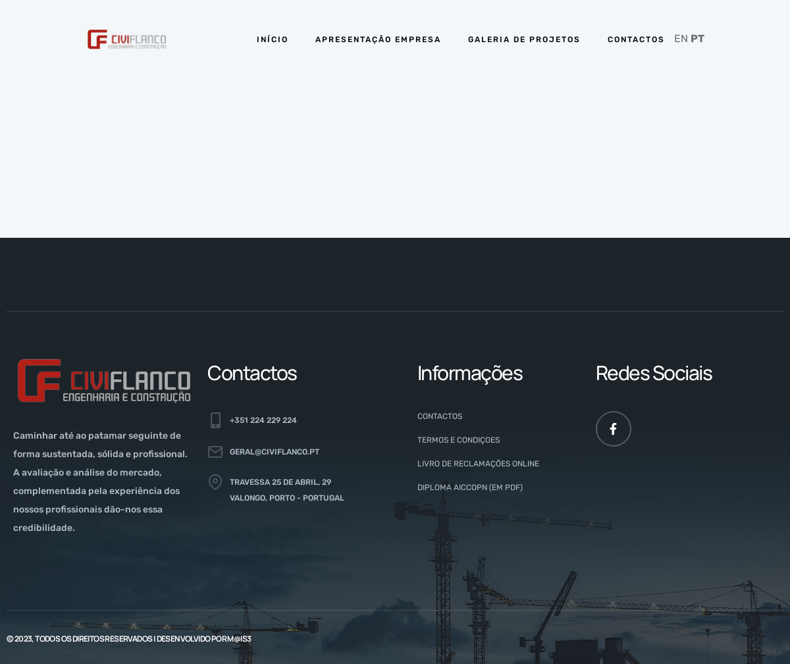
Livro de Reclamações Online (478, 463)
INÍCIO (272, 39)
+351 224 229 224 (263, 420)
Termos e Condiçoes (458, 440)
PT (697, 38)
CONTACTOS (636, 39)
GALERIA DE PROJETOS (524, 39)
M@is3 (239, 638)
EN (681, 38)
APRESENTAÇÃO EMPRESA (378, 39)
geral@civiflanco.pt (274, 451)
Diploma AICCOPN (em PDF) (470, 487)
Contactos (439, 416)
